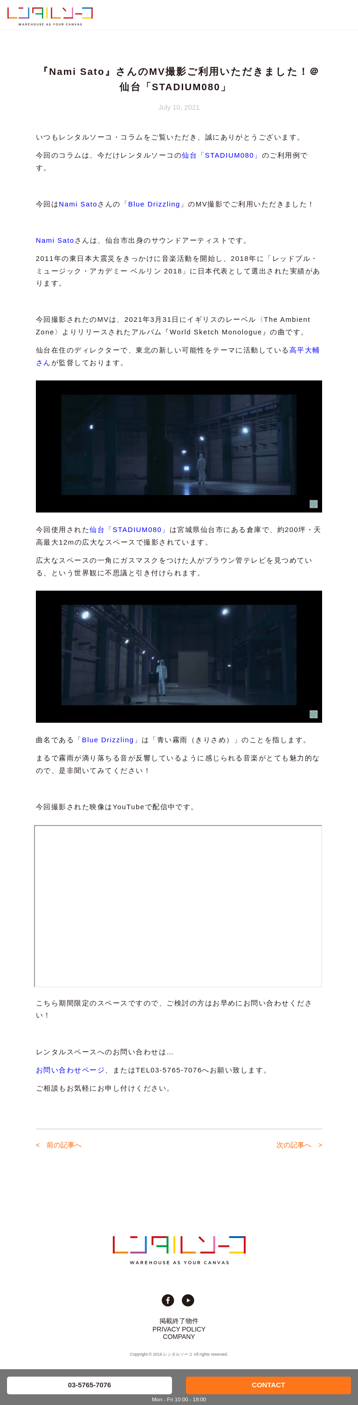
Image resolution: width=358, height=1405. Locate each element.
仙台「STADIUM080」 (222, 155)
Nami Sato (78, 204)
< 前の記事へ (59, 1145)
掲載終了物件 (179, 1321)
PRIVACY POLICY (179, 1329)
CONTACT (268, 1385)
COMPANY (179, 1336)
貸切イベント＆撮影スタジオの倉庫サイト (50, 16)
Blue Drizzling (154, 204)
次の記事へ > (299, 1145)
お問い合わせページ (70, 1070)
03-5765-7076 (89, 1385)
